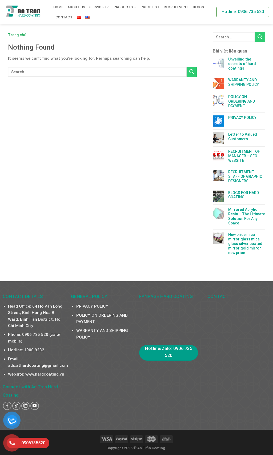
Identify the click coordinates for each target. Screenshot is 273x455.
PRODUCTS (125, 7)
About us (76, 7)
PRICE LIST (149, 7)
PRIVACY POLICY (242, 117)
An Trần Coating (151, 448)
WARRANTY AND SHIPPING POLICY (243, 82)
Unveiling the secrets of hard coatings (242, 63)
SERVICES (99, 7)
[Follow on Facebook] (7, 406)
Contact (64, 17)
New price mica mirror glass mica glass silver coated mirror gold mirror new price (245, 243)
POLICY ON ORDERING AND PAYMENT (241, 101)
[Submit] (192, 72)
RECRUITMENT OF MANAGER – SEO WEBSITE (244, 156)
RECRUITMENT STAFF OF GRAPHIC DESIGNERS (245, 176)
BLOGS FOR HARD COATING (243, 195)
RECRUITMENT (176, 7)
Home (58, 7)
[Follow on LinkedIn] (25, 406)
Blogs (198, 7)
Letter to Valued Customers (242, 136)
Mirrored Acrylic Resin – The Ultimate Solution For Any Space (246, 216)
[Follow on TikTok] (16, 406)
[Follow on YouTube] (34, 406)
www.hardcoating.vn (44, 374)
